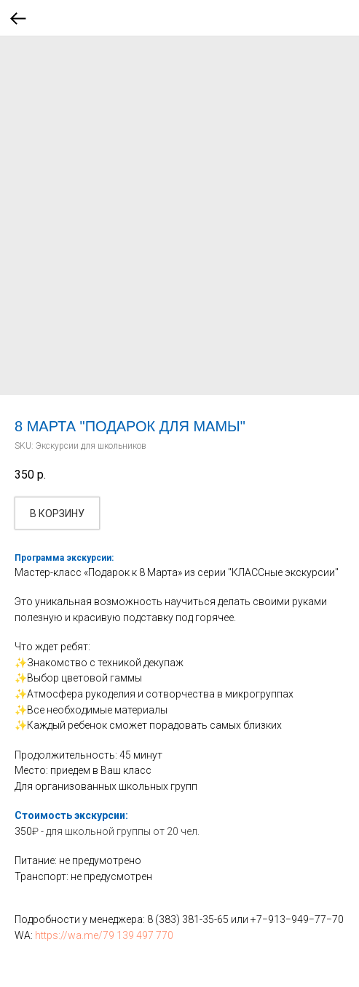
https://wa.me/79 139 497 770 (104, 935)
